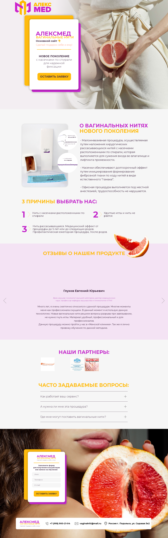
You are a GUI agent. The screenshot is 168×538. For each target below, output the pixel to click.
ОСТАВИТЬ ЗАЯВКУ (46, 494)
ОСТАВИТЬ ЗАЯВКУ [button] (54, 76)
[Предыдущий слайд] (4, 300)
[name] (46, 474)
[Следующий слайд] (163, 300)
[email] (46, 485)
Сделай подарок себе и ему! (54, 44)
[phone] (46, 480)
